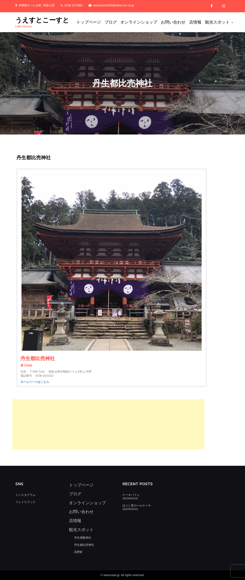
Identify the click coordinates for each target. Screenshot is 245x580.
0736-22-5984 (73, 5)
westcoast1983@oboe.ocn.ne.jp (113, 5)
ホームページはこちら (34, 381)
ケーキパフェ (131, 494)
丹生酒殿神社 (82, 537)
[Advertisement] (108, 424)
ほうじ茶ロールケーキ (136, 505)
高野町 (78, 552)
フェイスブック (25, 502)
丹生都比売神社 (84, 544)
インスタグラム (25, 494)
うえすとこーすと (42, 20)
